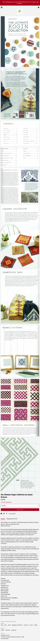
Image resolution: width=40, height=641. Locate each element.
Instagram (13, 630)
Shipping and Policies (17, 625)
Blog (5, 625)
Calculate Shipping (6, 502)
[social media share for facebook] (1, 513)
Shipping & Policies (12, 518)
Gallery (35, 625)
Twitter (2, 630)
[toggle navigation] (1, 7)
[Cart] (38, 8)
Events (31, 625)
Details (3, 518)
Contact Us (26, 625)
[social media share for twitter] (4, 513)
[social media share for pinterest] (6, 513)
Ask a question (12, 513)
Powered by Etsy (5, 638)
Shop (2, 625)
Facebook (7, 630)
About (9, 625)
